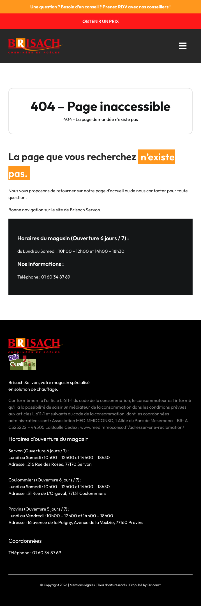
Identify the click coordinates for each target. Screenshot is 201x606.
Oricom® (154, 585)
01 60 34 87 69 (55, 277)
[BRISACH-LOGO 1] (35, 40)
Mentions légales (82, 585)
